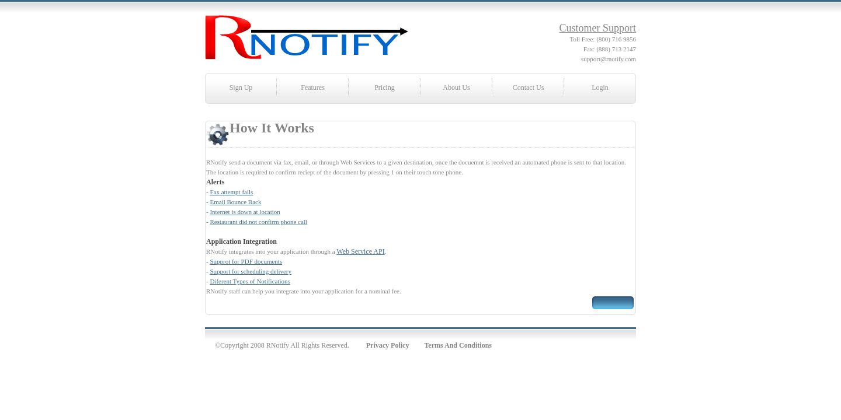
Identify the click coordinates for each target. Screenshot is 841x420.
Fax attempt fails (231, 191)
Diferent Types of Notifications (250, 281)
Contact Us (528, 87)
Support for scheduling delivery (250, 271)
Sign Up (241, 87)
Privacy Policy (387, 345)
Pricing (384, 87)
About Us (456, 87)
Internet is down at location (245, 211)
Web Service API (360, 251)
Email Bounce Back (235, 201)
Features (313, 87)
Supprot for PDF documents (246, 261)
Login (600, 87)
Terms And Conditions (458, 345)
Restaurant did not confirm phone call (258, 221)
